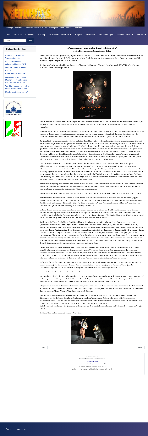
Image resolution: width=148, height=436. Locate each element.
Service (140, 35)
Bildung (41, 35)
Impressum (21, 429)
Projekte (78, 35)
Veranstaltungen (105, 35)
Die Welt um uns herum (59, 35)
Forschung (30, 35)
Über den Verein (123, 35)
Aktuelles (18, 35)
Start (7, 35)
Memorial (90, 35)
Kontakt (8, 429)
